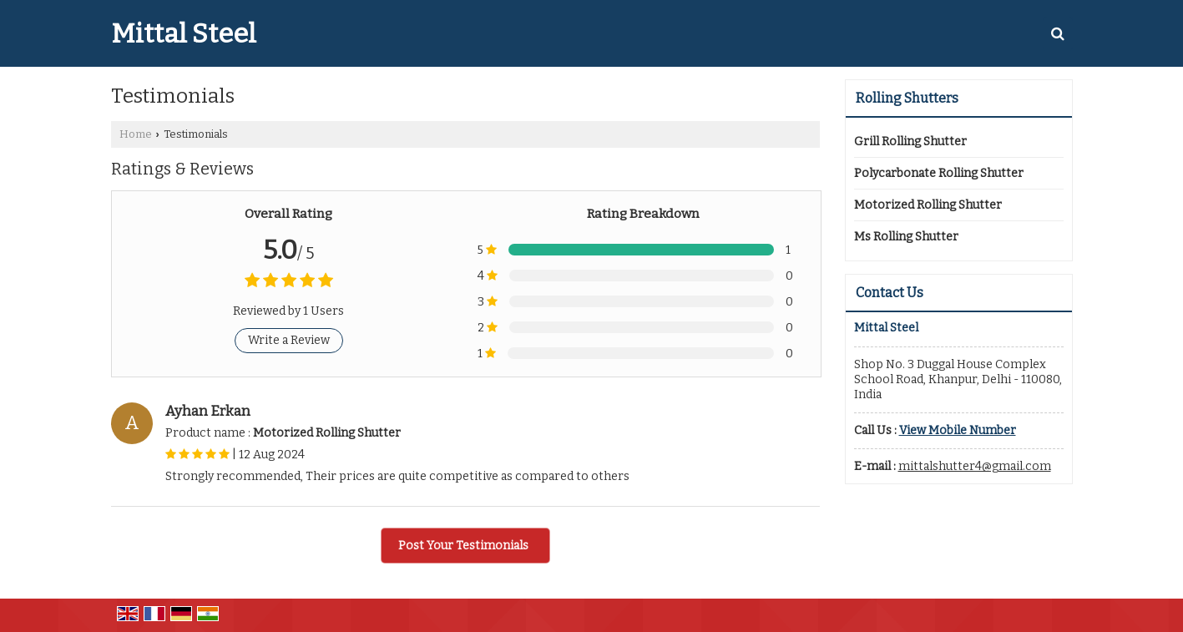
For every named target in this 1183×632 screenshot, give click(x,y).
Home (135, 134)
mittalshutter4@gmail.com (974, 466)
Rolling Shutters (907, 98)
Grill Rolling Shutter (910, 141)
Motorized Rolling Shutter (928, 205)
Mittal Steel (183, 33)
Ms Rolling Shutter (906, 237)
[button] (957, 430)
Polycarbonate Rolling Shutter (939, 173)
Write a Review (289, 340)
